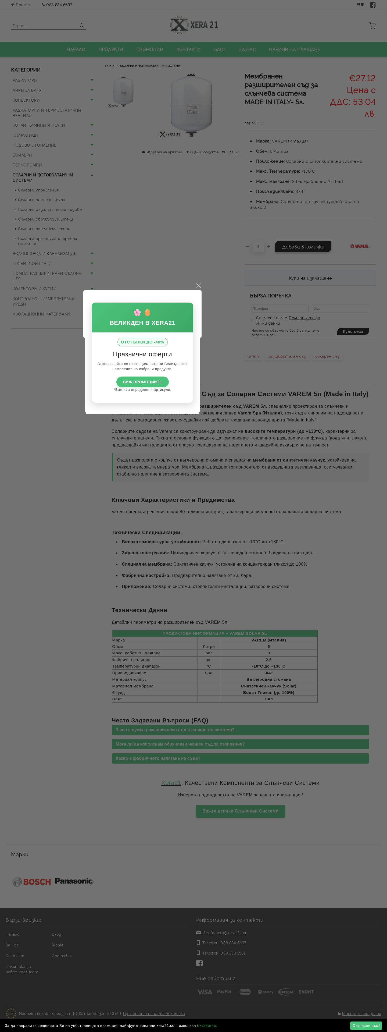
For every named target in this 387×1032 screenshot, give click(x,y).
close (249, 431)
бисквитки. (207, 1025)
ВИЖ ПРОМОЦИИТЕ (193, 526)
